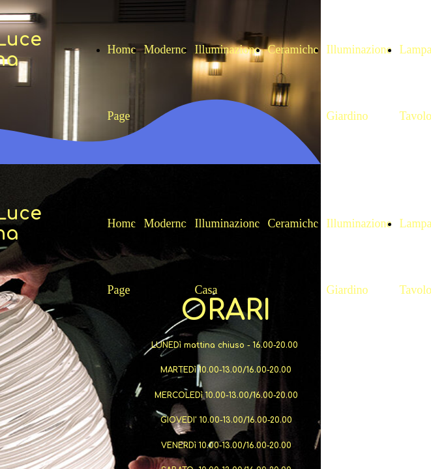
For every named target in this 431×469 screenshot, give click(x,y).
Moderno (165, 49)
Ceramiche (292, 49)
